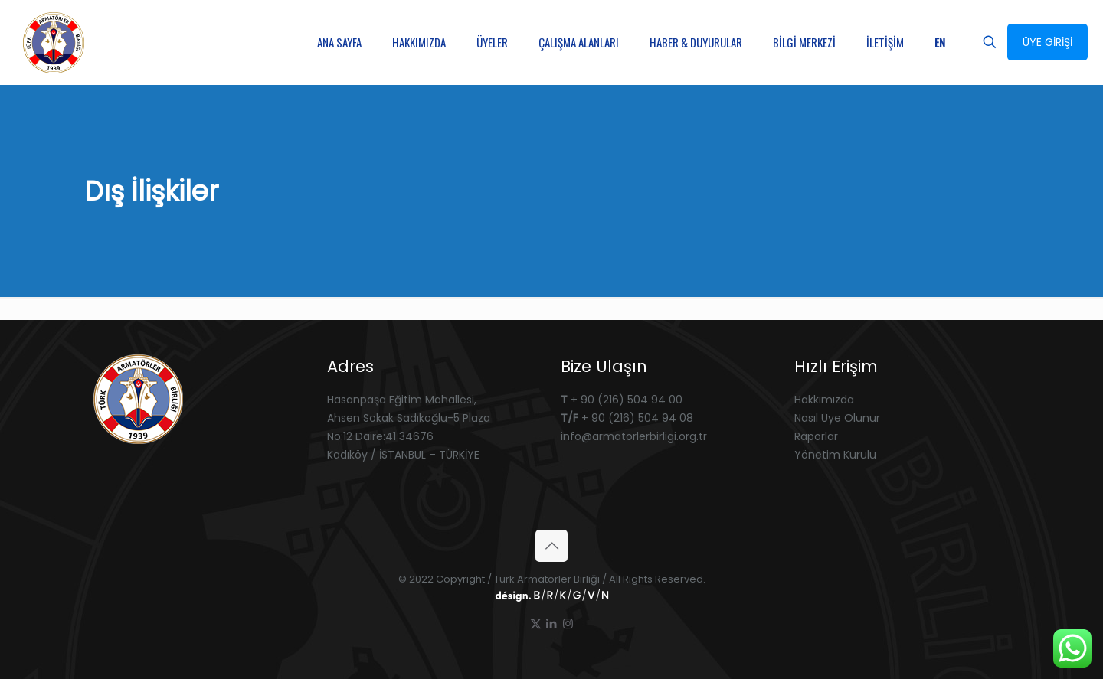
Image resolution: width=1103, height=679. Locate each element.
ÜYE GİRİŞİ (1047, 42)
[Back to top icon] (551, 546)
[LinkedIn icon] (552, 623)
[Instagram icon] (568, 623)
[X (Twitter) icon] (536, 623)
